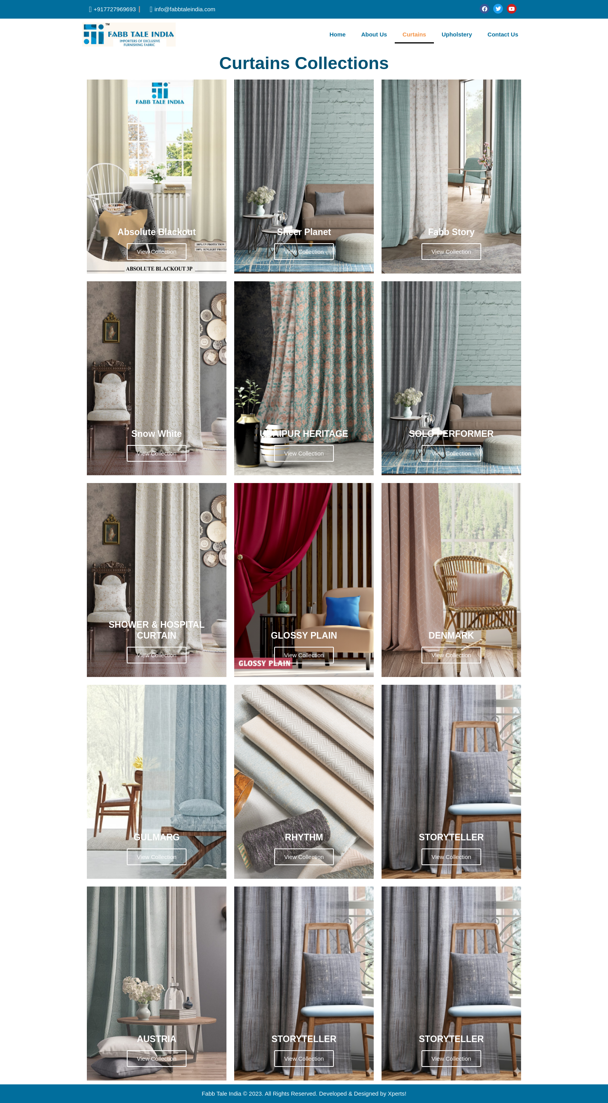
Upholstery (457, 34)
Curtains (414, 34)
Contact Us (502, 34)
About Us (374, 34)
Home (338, 34)
